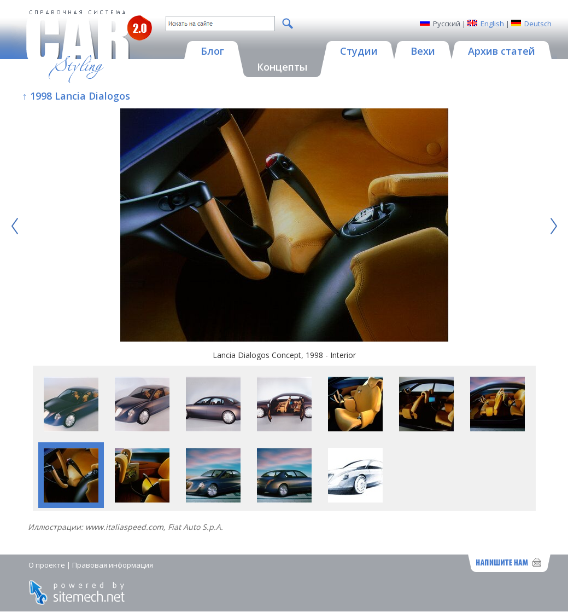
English (492, 23)
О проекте (46, 565)
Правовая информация (112, 565)
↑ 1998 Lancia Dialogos (76, 95)
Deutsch (538, 23)
